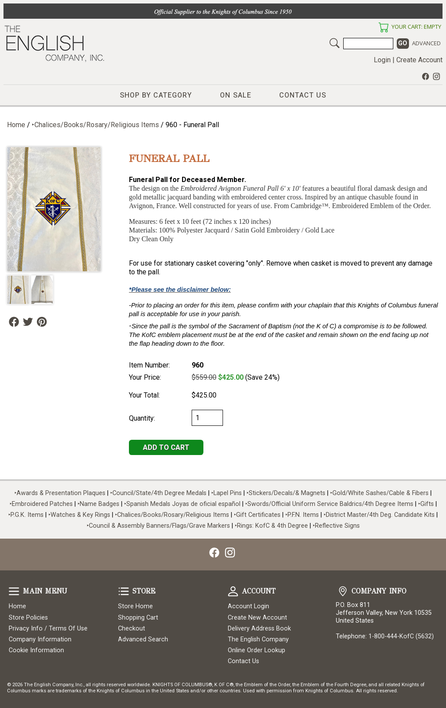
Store (124, 591)
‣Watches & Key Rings (79, 515)
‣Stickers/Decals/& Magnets (286, 493)
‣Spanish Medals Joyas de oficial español (182, 504)
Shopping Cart (138, 617)
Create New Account (257, 617)
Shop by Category (156, 95)
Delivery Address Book (259, 628)
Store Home (135, 606)
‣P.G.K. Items (26, 515)
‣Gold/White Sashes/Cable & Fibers (379, 493)
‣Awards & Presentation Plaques (59, 493)
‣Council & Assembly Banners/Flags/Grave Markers (158, 525)
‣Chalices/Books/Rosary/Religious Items (95, 125)
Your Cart (383, 27)
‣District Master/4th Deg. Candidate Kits (379, 515)
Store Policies (28, 617)
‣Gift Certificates (257, 515)
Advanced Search (143, 639)
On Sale (235, 95)
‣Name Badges (98, 504)
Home (16, 125)
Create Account (419, 60)
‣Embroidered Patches (42, 504)
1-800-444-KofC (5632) (401, 636)
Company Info (343, 591)
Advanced (426, 43)
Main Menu (14, 591)
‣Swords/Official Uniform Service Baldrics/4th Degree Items (329, 504)
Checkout (131, 628)
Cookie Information (36, 650)
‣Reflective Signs (336, 525)
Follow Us (14, 322)
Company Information (40, 639)
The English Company (258, 639)
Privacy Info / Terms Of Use (48, 628)
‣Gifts (427, 504)
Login (382, 60)
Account (233, 591)
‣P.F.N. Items (302, 515)
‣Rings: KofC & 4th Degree (272, 525)
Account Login (248, 606)
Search (334, 43)
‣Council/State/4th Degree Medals (158, 493)
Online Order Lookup (256, 650)
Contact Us (302, 95)
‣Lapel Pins (227, 493)
